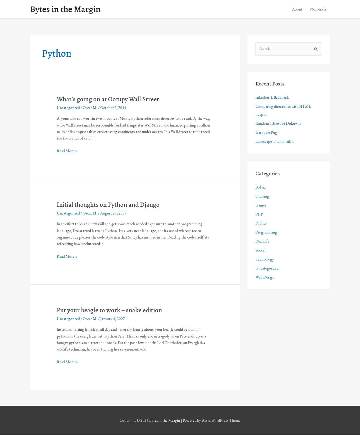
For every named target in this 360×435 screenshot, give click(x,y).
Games (261, 205)
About (297, 9)
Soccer (261, 250)
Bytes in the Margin (65, 9)
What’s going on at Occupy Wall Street (108, 99)
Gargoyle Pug (266, 132)
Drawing (262, 196)
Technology (265, 259)
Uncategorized (68, 107)
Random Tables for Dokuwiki (279, 123)
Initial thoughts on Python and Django (108, 204)
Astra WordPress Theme (221, 420)
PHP (259, 214)
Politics (261, 223)
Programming (266, 232)
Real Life (263, 241)
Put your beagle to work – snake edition (110, 310)
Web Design (265, 277)
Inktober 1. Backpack (272, 97)
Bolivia (261, 187)
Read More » (67, 151)
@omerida (318, 9)
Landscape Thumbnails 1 (275, 141)
